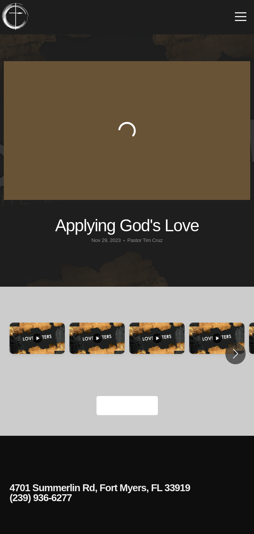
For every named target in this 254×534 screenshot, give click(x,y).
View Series (127, 405)
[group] (37, 354)
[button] (235, 353)
